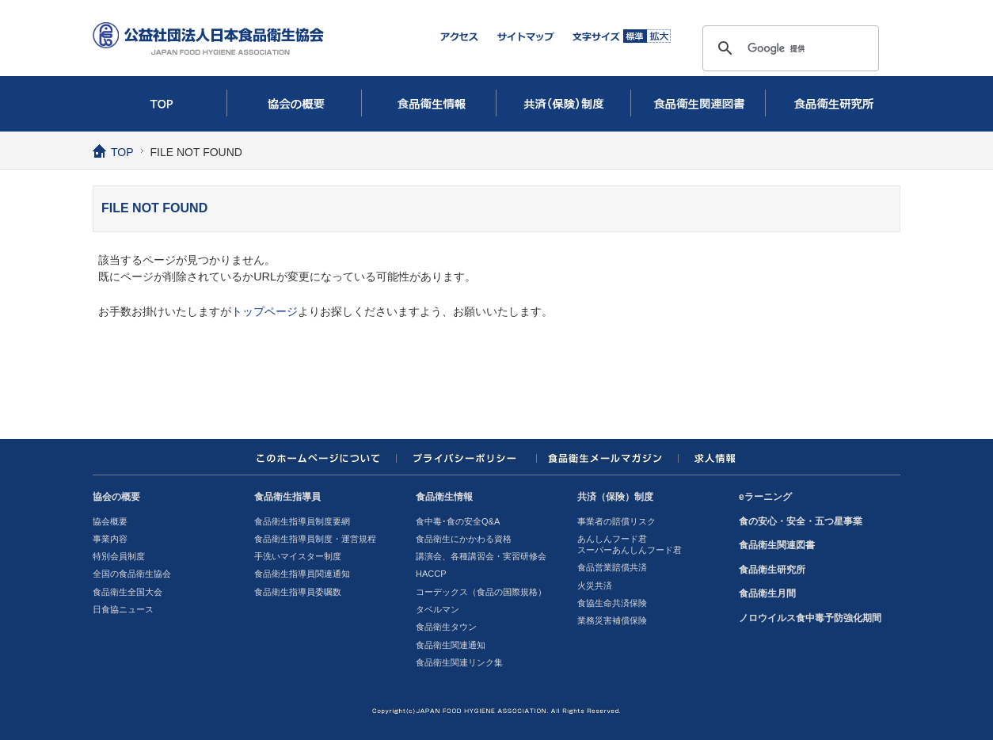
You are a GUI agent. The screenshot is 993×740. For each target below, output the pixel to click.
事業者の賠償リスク (616, 521)
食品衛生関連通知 (450, 645)
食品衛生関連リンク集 (459, 662)
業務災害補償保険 (612, 620)
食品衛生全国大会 (127, 592)
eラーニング (765, 496)
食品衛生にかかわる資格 (464, 539)
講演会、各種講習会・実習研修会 (481, 556)
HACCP (431, 573)
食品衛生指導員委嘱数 (297, 592)
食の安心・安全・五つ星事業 (800, 521)
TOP (160, 104)
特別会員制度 (119, 556)
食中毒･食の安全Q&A (458, 521)
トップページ (264, 311)
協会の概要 (294, 104)
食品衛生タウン (446, 626)
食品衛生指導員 (287, 496)
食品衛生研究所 (833, 104)
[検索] (788, 48)
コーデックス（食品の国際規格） (481, 592)
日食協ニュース (123, 609)
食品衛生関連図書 (698, 104)
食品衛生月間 (767, 593)
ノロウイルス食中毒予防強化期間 (810, 618)
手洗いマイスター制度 (297, 556)
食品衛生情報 (429, 104)
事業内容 (110, 539)
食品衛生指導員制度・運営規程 (315, 539)
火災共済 (594, 585)
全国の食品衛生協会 (132, 573)
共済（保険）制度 (563, 104)
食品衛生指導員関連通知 (302, 573)
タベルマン (437, 609)
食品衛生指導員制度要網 (302, 521)
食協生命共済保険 (612, 603)
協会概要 (110, 521)
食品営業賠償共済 (612, 567)
